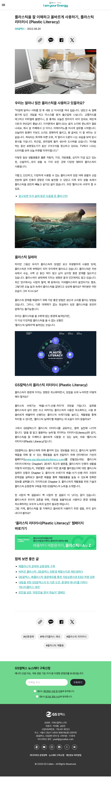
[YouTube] (44, 747)
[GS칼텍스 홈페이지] (36, 747)
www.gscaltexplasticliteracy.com (44, 459)
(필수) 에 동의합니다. (55, 696)
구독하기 (77, 682)
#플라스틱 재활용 (55, 645)
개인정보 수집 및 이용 (52, 691)
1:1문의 (72, 735)
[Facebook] (59, 747)
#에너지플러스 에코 (50, 636)
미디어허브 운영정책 (38, 755)
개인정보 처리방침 (73, 755)
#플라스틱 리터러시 (76, 636)
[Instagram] (51, 747)
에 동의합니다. (56, 691)
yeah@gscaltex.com (63, 739)
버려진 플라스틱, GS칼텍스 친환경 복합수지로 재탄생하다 (51, 571)
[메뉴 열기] (3, 5)
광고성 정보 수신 (52, 696)
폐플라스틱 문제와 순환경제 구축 (37, 566)
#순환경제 (28, 636)
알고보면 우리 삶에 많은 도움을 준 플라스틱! (43, 196)
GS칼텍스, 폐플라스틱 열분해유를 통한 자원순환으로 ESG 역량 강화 (57, 577)
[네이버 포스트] (74, 747)
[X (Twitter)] (66, 747)
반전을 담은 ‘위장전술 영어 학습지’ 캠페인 (42, 592)
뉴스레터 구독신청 (56, 755)
